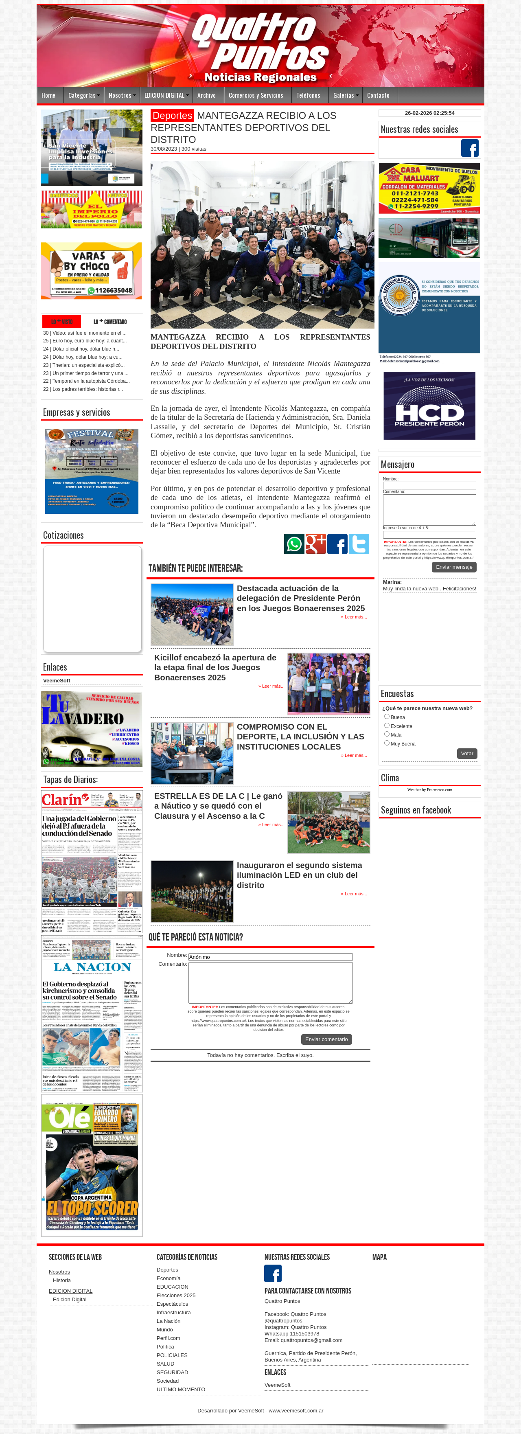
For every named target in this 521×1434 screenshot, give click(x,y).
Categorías (82, 95)
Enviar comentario (326, 1039)
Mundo (165, 1330)
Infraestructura (174, 1312)
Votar (467, 753)
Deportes (167, 1270)
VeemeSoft (56, 681)
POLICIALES (172, 1355)
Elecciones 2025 (176, 1295)
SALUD (165, 1364)
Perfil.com (168, 1338)
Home (48, 95)
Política (165, 1347)
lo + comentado (110, 321)
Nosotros (120, 95)
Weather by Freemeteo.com (429, 789)
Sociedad (168, 1381)
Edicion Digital (69, 1299)
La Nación (169, 1321)
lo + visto (61, 321)
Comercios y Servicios (256, 95)
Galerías (343, 95)
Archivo (206, 95)
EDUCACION (172, 1287)
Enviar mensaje (454, 567)
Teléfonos (308, 95)
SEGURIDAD (172, 1372)
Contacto (378, 95)
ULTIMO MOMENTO (181, 1389)
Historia (62, 1280)
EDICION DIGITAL (164, 95)
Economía (169, 1278)
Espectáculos (172, 1304)
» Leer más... (354, 616)
